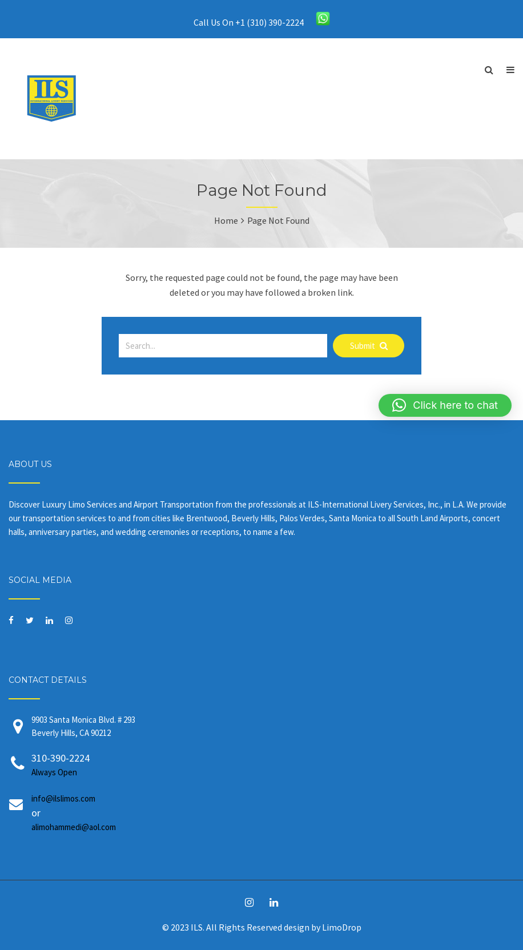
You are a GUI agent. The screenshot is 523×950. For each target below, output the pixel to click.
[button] (445, 405)
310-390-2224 (272, 765)
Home (226, 220)
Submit (369, 345)
